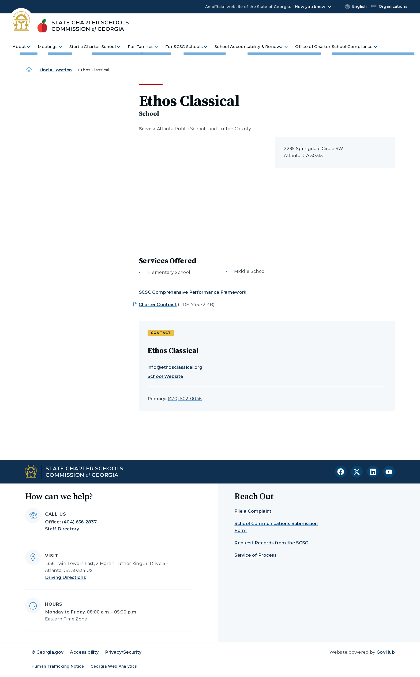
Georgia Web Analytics (114, 666)
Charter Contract (158, 304)
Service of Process (255, 555)
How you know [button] (310, 7)
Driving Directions (65, 577)
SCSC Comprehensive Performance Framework (193, 292)
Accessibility (84, 652)
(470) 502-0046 (185, 398)
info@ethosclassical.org (175, 367)
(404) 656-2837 (79, 522)
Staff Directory (62, 528)
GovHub (386, 652)
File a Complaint (252, 511)
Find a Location (56, 69)
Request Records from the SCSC (271, 542)
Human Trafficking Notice (58, 666)
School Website (165, 376)
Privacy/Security (123, 652)
